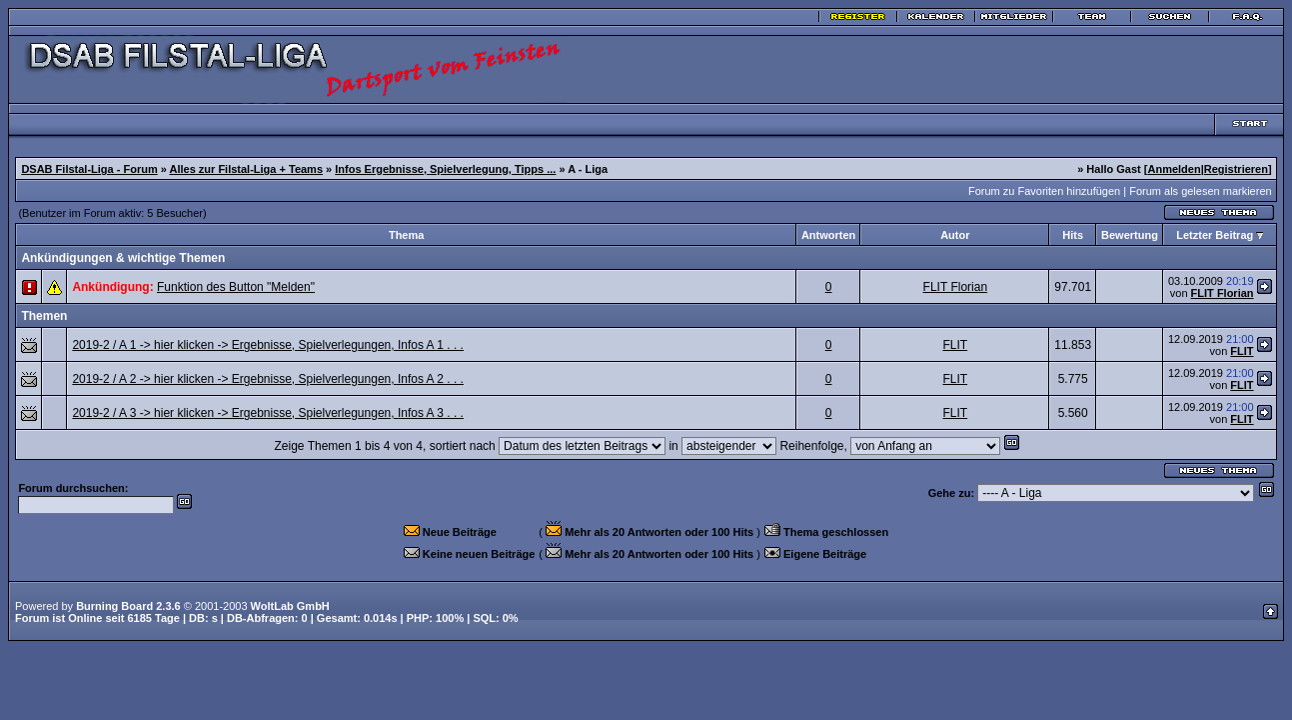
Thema (406, 235)
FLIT (954, 345)
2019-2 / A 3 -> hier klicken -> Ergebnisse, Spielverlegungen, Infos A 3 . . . (268, 413)
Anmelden (1173, 169)
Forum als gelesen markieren (1200, 191)
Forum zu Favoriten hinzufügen (1044, 191)
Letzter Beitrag (1214, 235)
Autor (954, 235)
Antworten (828, 235)
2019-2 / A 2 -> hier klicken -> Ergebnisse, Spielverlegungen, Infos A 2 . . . (268, 379)
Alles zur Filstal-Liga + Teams (246, 169)
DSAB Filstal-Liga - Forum (89, 169)
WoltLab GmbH (290, 606)
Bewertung (1129, 235)
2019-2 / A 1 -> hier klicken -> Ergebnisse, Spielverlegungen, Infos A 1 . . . (268, 345)
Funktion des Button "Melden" (236, 287)
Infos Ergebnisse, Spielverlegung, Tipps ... (445, 169)
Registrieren (1236, 169)
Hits (1072, 235)
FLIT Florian (955, 287)
